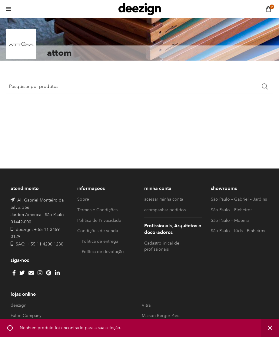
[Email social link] (31, 272)
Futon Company (26, 316)
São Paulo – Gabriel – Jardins (239, 199)
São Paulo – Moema (230, 220)
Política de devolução (103, 252)
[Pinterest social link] (48, 272)
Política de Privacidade (99, 220)
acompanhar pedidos (165, 210)
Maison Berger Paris (161, 316)
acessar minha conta (163, 199)
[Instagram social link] (40, 272)
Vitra (146, 305)
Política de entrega (100, 241)
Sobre (83, 199)
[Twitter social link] (22, 272)
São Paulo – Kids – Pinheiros (238, 231)
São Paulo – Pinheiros (231, 210)
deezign (18, 305)
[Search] (139, 86)
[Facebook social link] (14, 272)
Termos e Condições (97, 210)
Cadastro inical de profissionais (161, 246)
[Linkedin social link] (57, 272)
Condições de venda (97, 231)
